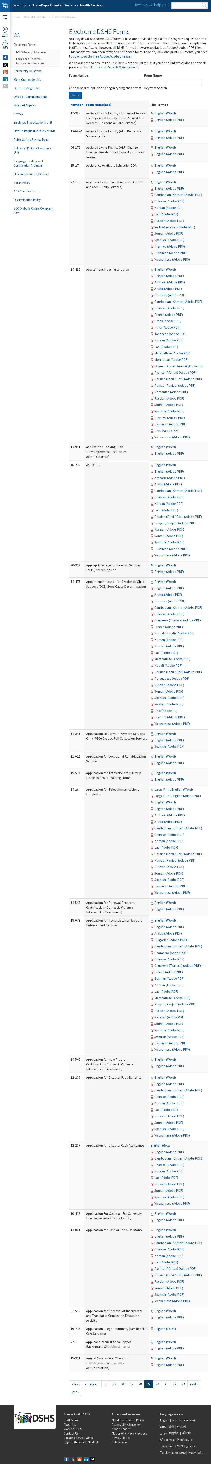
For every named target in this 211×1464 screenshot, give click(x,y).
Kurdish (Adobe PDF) (169, 646)
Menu (5, 17)
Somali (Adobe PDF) (168, 233)
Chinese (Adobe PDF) (169, 201)
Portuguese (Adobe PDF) (172, 678)
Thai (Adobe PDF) (166, 710)
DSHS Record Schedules (31, 52)
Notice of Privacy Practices (129, 1433)
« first (76, 1384)
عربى (163, 1433)
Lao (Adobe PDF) (166, 214)
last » (75, 1392)
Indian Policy (22, 183)
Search (204, 5)
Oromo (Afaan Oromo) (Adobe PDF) (179, 366)
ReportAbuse (5, 44)
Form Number (79, 75)
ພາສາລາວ (179, 1453)
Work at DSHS (73, 1429)
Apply (75, 95)
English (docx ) (160, 1145)
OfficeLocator (5, 31)
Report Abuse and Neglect (81, 1442)
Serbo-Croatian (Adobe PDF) (174, 227)
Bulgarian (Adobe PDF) (170, 940)
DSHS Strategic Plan (27, 88)
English (165, 1420)
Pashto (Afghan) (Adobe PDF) (175, 372)
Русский (189, 1420)
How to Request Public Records (34, 131)
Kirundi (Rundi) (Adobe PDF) (174, 633)
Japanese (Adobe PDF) (170, 334)
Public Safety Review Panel (31, 140)
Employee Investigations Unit (33, 122)
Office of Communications (30, 97)
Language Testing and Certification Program (28, 163)
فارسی (190, 1446)
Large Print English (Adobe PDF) (177, 796)
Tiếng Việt (166, 1446)
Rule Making (119, 1442)
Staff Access (72, 1420)
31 (166, 1384)
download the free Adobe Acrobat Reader (102, 56)
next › (194, 1384)
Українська (184, 1440)
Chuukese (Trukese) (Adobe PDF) (177, 620)
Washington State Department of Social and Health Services (58, 5)
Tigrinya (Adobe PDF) (169, 246)
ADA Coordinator (24, 191)
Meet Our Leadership (27, 80)
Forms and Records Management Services (30, 61)
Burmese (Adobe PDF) (170, 295)
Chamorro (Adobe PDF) (171, 953)
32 (174, 1384)
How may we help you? (151, 5)
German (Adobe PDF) (169, 978)
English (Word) (165, 113)
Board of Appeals (25, 105)
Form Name (153, 75)
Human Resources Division (31, 174)
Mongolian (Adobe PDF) (171, 359)
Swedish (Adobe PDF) (169, 1036)
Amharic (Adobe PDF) (169, 282)
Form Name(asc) (98, 104)
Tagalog (165, 1453)
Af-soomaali (167, 1440)
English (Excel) (165, 1329)
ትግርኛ (192, 1453)
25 (114, 1384)
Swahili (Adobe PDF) (168, 704)
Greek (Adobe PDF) (167, 321)
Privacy (18, 114)
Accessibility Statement (127, 1425)
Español (176, 1420)
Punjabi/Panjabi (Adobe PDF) (175, 385)
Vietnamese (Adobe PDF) (172, 259)
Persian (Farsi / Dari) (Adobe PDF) (178, 379)
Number (77, 104)
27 (131, 1384)
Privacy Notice (121, 1438)
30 (157, 1384)
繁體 (171, 1427)
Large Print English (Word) (173, 789)
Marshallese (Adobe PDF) (172, 353)
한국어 (181, 1427)
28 (140, 1384)
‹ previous (92, 1384)
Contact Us (71, 1433)
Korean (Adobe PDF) (168, 208)
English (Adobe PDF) (169, 120)
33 (183, 1384)
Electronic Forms (25, 45)
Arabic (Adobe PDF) (168, 288)
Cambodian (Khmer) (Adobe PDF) (178, 195)
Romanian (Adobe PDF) (171, 392)
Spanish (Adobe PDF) (169, 240)
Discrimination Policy (27, 200)
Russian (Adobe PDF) (169, 221)
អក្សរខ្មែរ (174, 1433)
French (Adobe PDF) (168, 314)
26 (123, 1384)
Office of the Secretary (36, 16)
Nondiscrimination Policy (128, 1420)
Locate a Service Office (79, 1438)
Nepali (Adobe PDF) (168, 665)
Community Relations (27, 71)
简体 (163, 1427)
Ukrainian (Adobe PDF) (170, 253)
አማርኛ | (179, 1446)
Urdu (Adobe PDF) (167, 430)
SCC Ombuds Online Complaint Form (33, 210)
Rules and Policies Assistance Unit (33, 150)
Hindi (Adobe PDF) (167, 327)
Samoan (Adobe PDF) (169, 1017)
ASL (200, 1453)
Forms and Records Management (114, 67)
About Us (70, 1425)
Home (17, 16)
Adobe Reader (121, 1429)
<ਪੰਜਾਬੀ (186, 1433)
